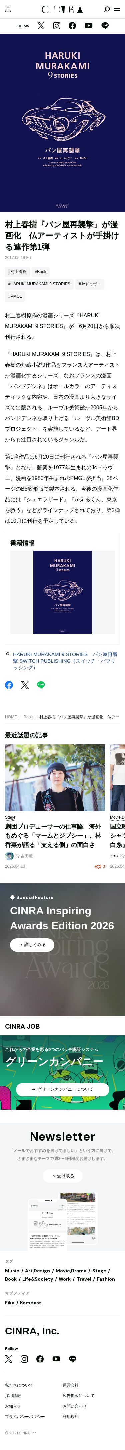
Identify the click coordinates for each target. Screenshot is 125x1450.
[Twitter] (41, 26)
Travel (84, 1279)
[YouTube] (88, 26)
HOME (11, 717)
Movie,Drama (71, 1270)
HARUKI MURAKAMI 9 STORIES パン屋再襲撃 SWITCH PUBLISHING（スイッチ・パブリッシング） (65, 660)
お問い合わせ (75, 1406)
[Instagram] (56, 26)
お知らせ (13, 1406)
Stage (99, 1270)
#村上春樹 (17, 271)
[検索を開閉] (107, 9)
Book (28, 717)
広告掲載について (79, 1395)
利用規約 (71, 1416)
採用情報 (13, 1395)
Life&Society (37, 1279)
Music (12, 1270)
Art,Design (37, 1270)
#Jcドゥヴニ (90, 284)
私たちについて (19, 1385)
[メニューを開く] (117, 9)
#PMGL (15, 296)
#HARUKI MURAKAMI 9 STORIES (39, 284)
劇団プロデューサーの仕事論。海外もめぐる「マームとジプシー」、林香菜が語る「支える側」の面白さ (53, 835)
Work (65, 1279)
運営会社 (71, 1385)
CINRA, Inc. (32, 1330)
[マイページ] (8, 9)
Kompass (31, 1302)
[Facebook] (72, 26)
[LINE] (105, 26)
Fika (9, 1302)
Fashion (106, 1279)
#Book (40, 271)
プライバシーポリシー (25, 1416)
